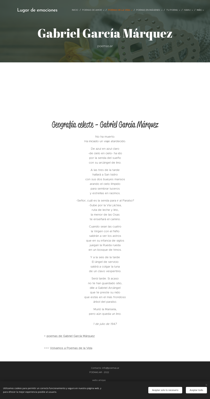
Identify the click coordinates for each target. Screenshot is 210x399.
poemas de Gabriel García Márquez (71, 336)
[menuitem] (76, 10)
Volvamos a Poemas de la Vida (71, 348)
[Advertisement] (105, 85)
